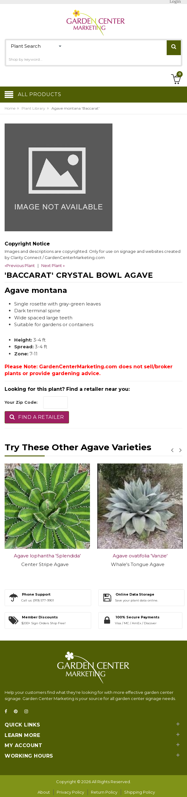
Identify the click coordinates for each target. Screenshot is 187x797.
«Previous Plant (20, 265)
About (44, 792)
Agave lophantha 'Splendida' (47, 556)
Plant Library (33, 108)
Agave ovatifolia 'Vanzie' (140, 556)
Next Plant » (53, 265)
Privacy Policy (70, 792)
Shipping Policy (139, 792)
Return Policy (104, 792)
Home (10, 108)
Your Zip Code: (21, 402)
